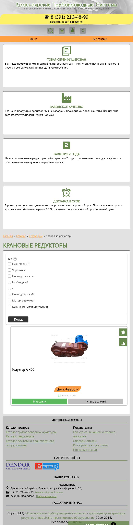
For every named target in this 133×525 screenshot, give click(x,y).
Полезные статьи (85, 449)
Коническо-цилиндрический (30, 306)
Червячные (19, 270)
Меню (33, 39)
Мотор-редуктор (22, 300)
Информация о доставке (90, 445)
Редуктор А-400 (23, 369)
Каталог (21, 236)
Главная (8, 236)
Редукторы (35, 236)
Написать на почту (46, 495)
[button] (18, 319)
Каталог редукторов (20, 436)
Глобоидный (20, 282)
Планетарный (20, 263)
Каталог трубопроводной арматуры (31, 432)
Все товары (100, 39)
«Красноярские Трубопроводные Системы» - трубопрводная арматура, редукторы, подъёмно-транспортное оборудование (73, 515)
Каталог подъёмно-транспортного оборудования (30, 443)
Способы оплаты (85, 441)
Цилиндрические (22, 276)
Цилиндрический (23, 294)
